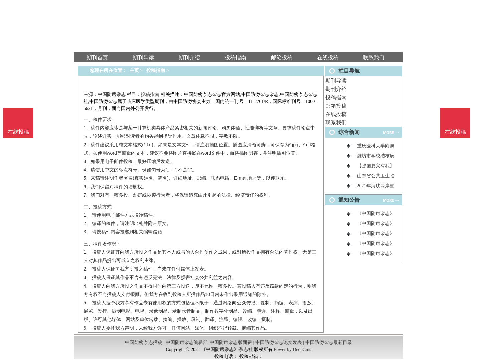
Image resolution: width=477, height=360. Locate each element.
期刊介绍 (336, 89)
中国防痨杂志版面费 (231, 342)
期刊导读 (336, 80)
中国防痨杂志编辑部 (187, 342)
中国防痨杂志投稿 (143, 342)
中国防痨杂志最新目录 (328, 342)
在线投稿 (336, 114)
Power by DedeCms (292, 349)
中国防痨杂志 (112, 94)
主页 (134, 70)
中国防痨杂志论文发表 (278, 342)
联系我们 (336, 122)
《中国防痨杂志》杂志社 (227, 349)
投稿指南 (336, 97)
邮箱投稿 (336, 106)
